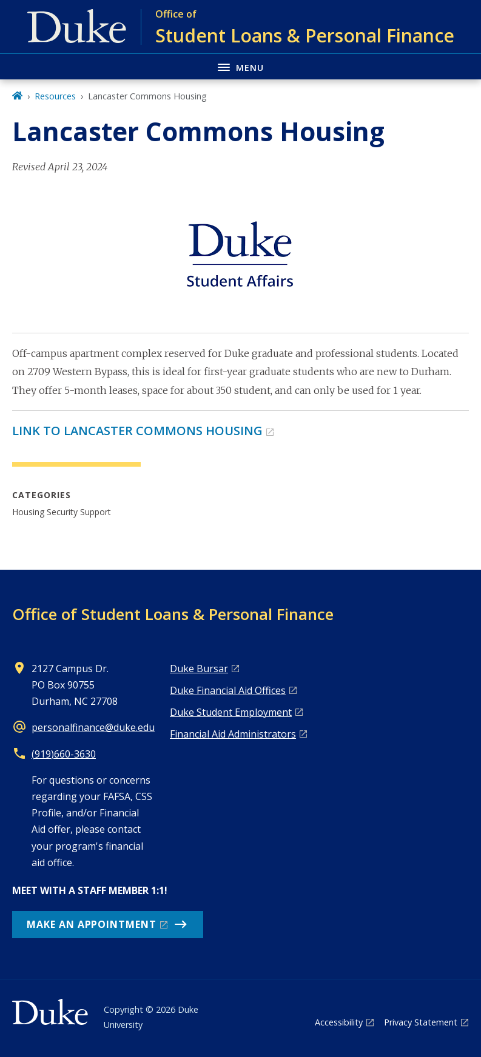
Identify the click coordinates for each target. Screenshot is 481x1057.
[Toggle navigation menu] (240, 66)
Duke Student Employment (231, 712)
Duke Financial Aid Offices (228, 690)
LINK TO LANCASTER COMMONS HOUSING (137, 430)
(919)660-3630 (64, 754)
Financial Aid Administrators (233, 734)
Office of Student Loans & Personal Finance (173, 614)
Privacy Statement (420, 1022)
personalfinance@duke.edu (93, 727)
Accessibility (339, 1022)
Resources (55, 96)
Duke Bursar (199, 668)
